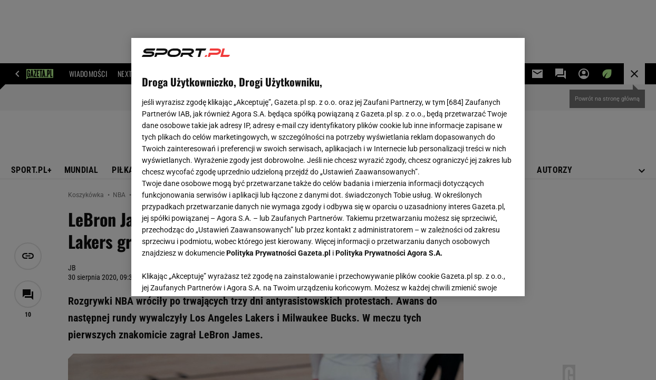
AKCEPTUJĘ (478, 275)
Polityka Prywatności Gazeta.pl (278, 253)
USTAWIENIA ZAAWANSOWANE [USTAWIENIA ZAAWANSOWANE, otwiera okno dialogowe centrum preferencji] (210, 275)
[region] (328, 167)
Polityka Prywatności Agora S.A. (388, 253)
